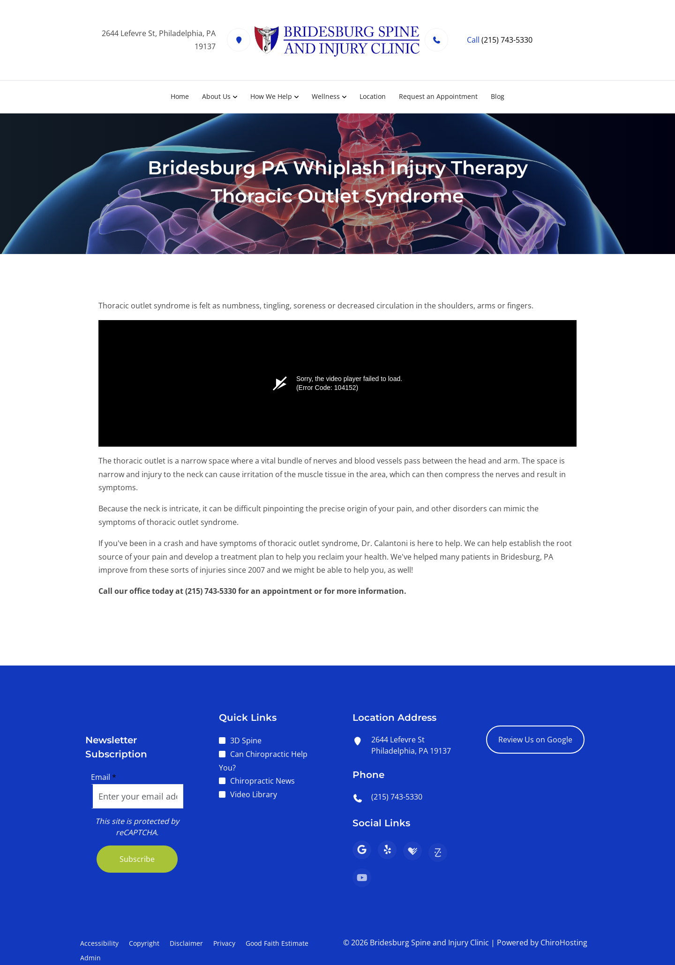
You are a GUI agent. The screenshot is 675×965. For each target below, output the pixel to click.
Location (373, 96)
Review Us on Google (535, 739)
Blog (497, 96)
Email (103, 777)
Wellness (326, 96)
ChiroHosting (563, 942)
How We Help (271, 96)
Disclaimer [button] (186, 943)
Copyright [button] (144, 943)
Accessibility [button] (99, 943)
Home (180, 96)
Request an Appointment (438, 96)
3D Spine (246, 740)
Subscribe (137, 859)
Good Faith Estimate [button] (277, 943)
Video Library (253, 794)
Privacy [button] (224, 943)
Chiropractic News (262, 781)
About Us (216, 96)
